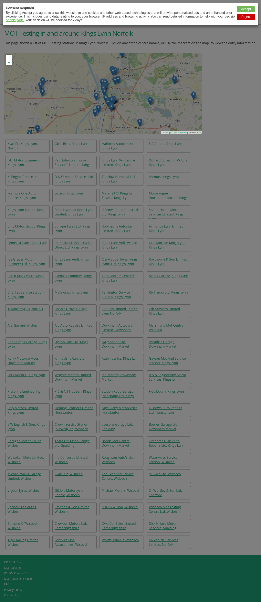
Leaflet (165, 132)
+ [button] (9, 57)
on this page (15, 20)
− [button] (9, 62)
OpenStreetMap (181, 132)
